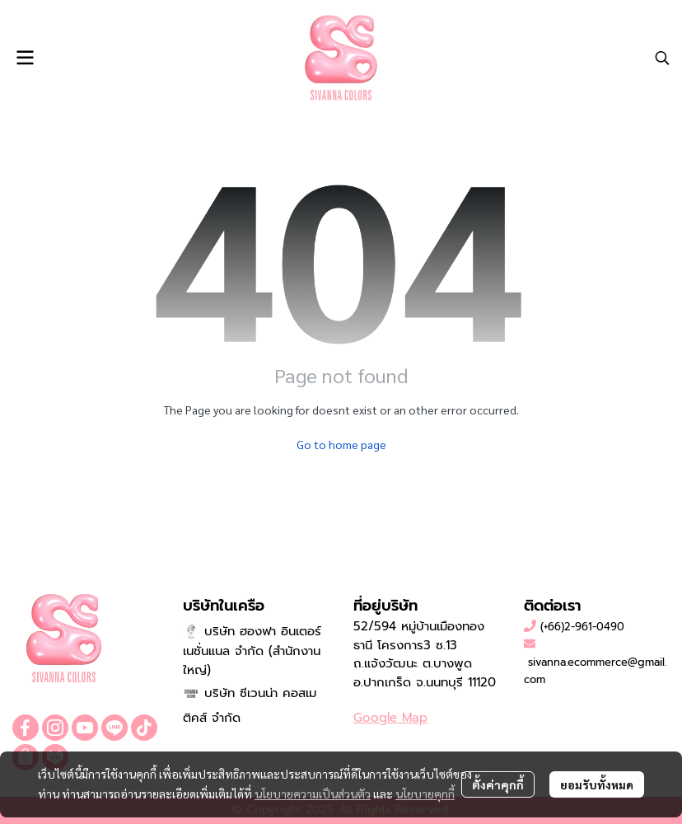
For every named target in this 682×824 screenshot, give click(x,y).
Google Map (390, 718)
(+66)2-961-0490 (582, 626)
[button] (662, 57)
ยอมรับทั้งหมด (596, 784)
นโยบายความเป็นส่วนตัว (313, 793)
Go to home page (341, 444)
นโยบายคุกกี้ (425, 793)
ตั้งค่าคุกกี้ (498, 784)
